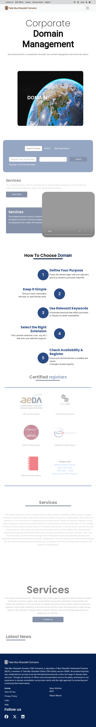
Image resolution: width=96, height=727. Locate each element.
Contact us (9, 2)
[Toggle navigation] (87, 7)
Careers (28, 2)
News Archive (56, 688)
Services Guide (37, 2)
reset (82, 2)
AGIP (52, 691)
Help (6, 704)
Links (6, 700)
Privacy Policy (10, 696)
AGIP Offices (19, 2)
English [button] (47, 2)
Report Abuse (56, 695)
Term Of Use (10, 692)
